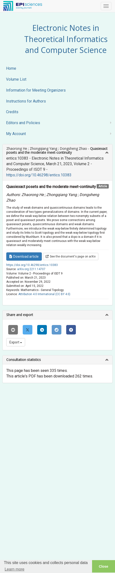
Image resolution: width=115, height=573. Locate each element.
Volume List (16, 79)
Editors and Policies (23, 122)
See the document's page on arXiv (71, 256)
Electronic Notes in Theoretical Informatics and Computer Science (66, 39)
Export (15, 342)
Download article (24, 256)
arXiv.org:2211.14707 (31, 269)
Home (11, 68)
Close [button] (103, 566)
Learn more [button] (14, 569)
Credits (12, 112)
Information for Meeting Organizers (36, 90)
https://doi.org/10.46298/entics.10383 (39, 175)
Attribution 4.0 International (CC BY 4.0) (44, 294)
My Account (16, 133)
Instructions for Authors (26, 101)
